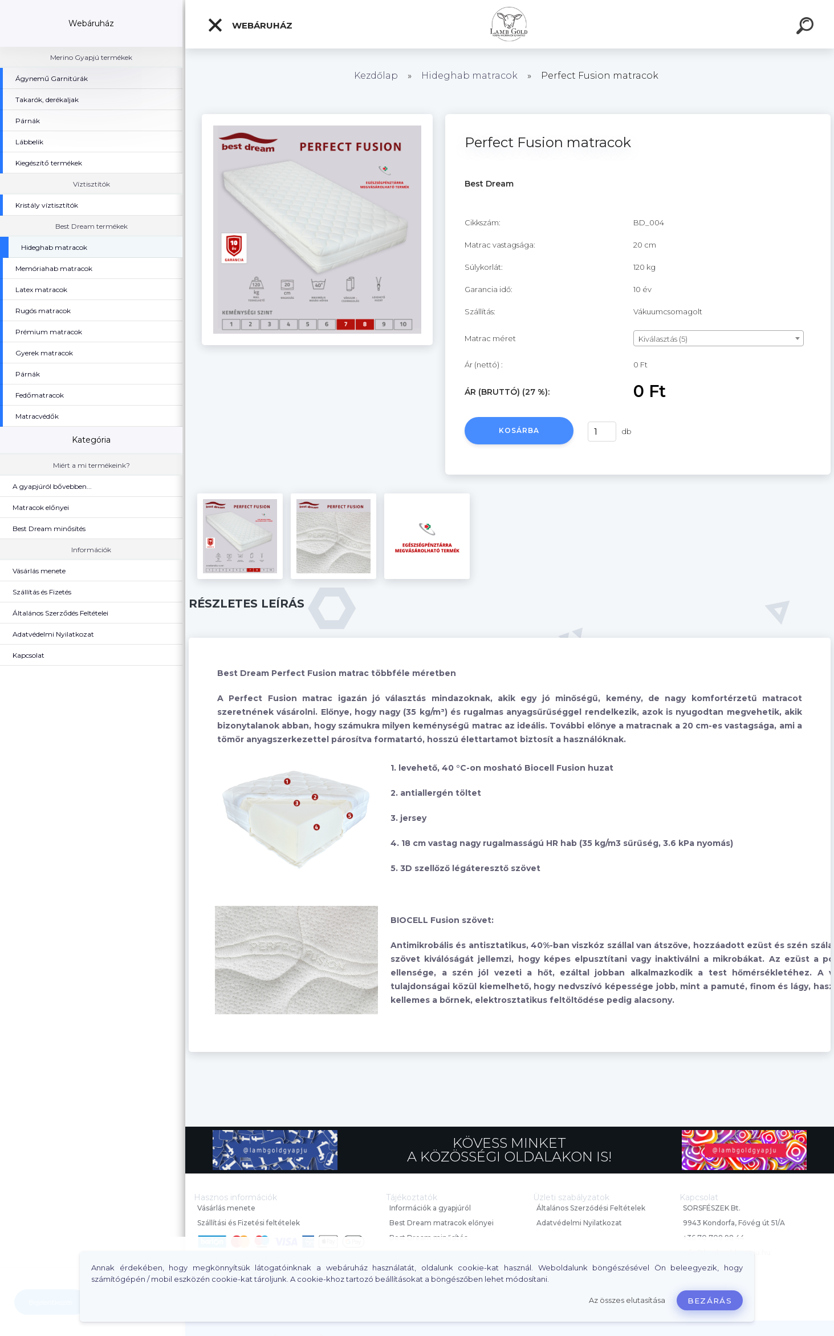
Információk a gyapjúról (430, 1208)
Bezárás (709, 1300)
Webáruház (249, 25)
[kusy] (602, 432)
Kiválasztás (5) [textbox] (662, 338)
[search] (806, 27)
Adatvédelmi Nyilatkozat (579, 1222)
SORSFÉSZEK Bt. (712, 1208)
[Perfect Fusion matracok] (317, 118)
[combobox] (718, 338)
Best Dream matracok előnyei (441, 1222)
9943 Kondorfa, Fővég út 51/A (734, 1222)
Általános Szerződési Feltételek (590, 1208)
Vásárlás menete (226, 1208)
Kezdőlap (376, 75)
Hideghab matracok (469, 75)
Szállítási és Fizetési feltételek (248, 1222)
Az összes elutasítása (627, 1300)
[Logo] (510, 24)
